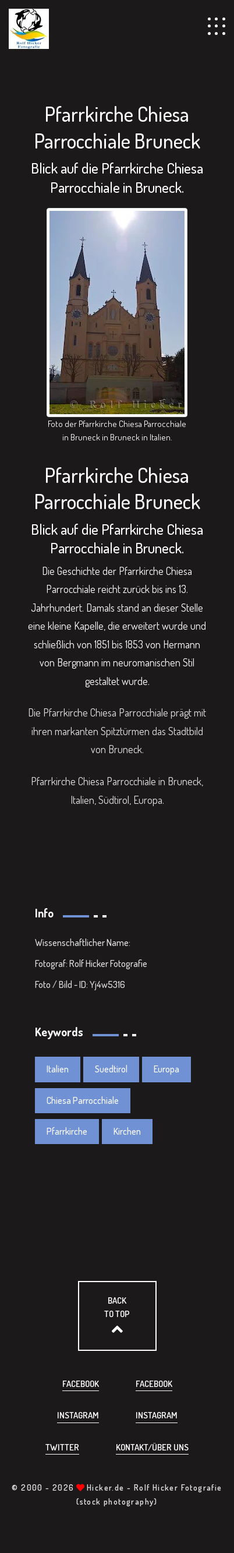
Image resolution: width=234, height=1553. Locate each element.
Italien (58, 1069)
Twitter (62, 1447)
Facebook (80, 1383)
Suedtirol (111, 1069)
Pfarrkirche (67, 1131)
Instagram (78, 1415)
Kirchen (127, 1131)
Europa (166, 1069)
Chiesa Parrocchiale (83, 1100)
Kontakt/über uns (152, 1447)
